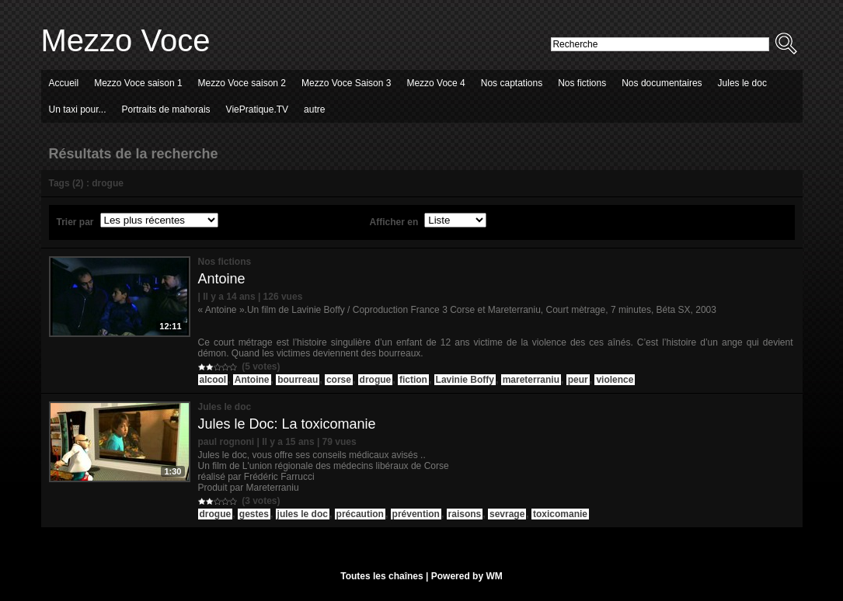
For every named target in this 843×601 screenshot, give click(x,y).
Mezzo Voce (126, 40)
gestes (254, 514)
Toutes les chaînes (381, 576)
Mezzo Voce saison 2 (242, 83)
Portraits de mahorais (166, 109)
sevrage (506, 514)
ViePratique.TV (257, 109)
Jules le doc (742, 83)
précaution (360, 514)
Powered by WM (467, 576)
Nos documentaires (662, 83)
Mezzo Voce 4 (435, 83)
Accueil (64, 83)
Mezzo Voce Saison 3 (346, 83)
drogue (376, 379)
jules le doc (302, 514)
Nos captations (511, 83)
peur (578, 379)
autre (314, 109)
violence (614, 379)
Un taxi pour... (77, 109)
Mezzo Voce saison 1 (138, 83)
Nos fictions (582, 83)
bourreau (297, 379)
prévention (416, 514)
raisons (465, 514)
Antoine (222, 279)
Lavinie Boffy (465, 379)
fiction (413, 379)
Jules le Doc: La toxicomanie (287, 424)
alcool (213, 379)
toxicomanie (560, 514)
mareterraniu (531, 379)
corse (338, 379)
